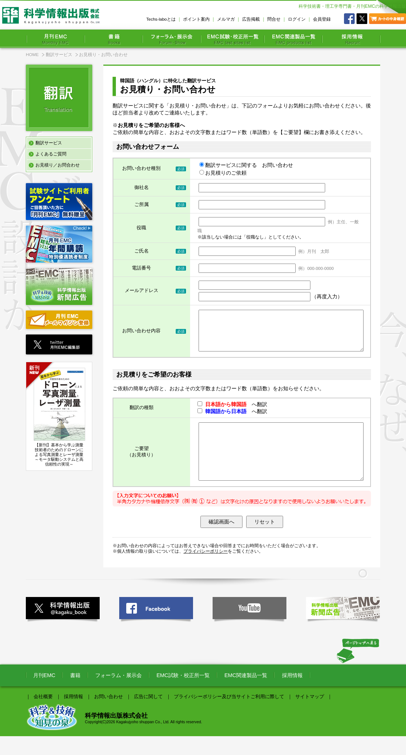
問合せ (274, 19)
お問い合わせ (108, 715)
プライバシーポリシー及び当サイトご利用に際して (229, 715)
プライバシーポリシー (205, 570)
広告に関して (148, 715)
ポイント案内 (196, 19)
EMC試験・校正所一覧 (183, 694)
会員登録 (322, 19)
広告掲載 (251, 19)
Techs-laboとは (161, 19)
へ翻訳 (232, 412)
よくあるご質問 (50, 154)
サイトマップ (309, 715)
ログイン (297, 19)
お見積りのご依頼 (223, 173)
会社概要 (43, 715)
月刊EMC (44, 694)
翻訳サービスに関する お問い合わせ (246, 165)
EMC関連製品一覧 (245, 694)
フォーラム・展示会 (118, 694)
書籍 (75, 694)
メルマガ (226, 19)
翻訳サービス (59, 54)
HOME (32, 54)
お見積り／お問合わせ (57, 165)
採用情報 (292, 694)
